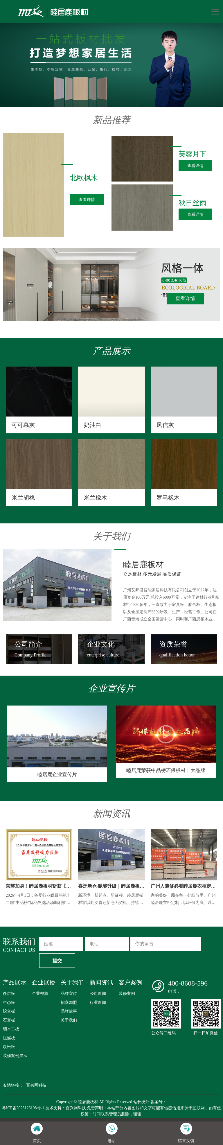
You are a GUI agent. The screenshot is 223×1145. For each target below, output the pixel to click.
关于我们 (72, 982)
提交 (57, 960)
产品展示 (14, 982)
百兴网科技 (36, 1085)
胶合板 (9, 1011)
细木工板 (11, 1029)
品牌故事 (69, 1011)
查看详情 (185, 298)
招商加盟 (69, 1002)
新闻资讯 (101, 982)
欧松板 (9, 1047)
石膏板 (9, 1020)
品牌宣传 (69, 993)
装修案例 (127, 993)
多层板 (9, 993)
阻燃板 (9, 1038)
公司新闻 (98, 993)
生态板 (9, 1002)
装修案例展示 (15, 1056)
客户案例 (130, 982)
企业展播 (43, 982)
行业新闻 (98, 1002)
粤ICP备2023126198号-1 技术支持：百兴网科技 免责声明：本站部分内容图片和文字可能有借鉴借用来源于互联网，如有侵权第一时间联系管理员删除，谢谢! (111, 1111)
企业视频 (40, 993)
